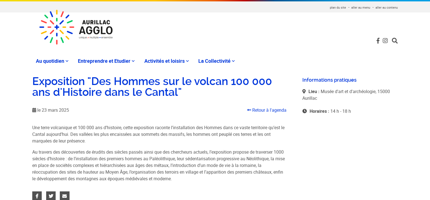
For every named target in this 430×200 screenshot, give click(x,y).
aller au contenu (386, 7)
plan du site (338, 7)
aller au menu (360, 7)
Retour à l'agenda (266, 110)
